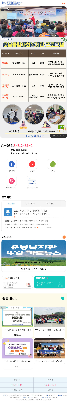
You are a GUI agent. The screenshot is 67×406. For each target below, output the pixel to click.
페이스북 (12, 165)
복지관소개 (16, 380)
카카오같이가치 (11, 182)
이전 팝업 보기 (57, 135)
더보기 (64, 237)
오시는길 (50, 380)
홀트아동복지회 (32, 182)
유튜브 (32, 165)
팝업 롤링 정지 (60, 135)
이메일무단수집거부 (16, 390)
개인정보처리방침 (16, 385)
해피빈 (53, 165)
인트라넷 (50, 390)
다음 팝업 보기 (63, 135)
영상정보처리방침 (50, 385)
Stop (8, 9)
